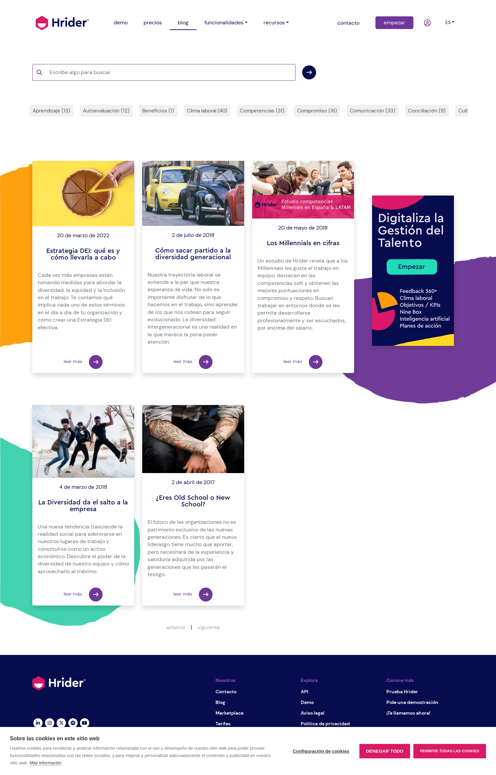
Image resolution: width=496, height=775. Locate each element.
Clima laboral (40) (207, 110)
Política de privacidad (325, 724)
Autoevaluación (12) (106, 110)
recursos (274, 22)
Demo (307, 702)
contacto (348, 22)
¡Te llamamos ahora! (408, 713)
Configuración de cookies (321, 751)
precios (153, 22)
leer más (83, 362)
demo (121, 22)
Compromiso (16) (317, 110)
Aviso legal (312, 713)
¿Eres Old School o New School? (193, 501)
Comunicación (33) (372, 110)
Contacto (226, 692)
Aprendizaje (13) (51, 110)
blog (183, 22)
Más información (45, 762)
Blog (220, 702)
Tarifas (223, 724)
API (304, 692)
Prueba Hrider (402, 692)
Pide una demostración (412, 702)
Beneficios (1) (158, 110)
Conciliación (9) (427, 110)
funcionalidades (224, 22)
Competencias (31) (262, 110)
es (448, 22)
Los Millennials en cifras (303, 243)
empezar (394, 22)
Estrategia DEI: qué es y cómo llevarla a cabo (83, 254)
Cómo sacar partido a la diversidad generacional (193, 254)
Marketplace (230, 713)
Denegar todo (384, 751)
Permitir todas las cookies (449, 751)
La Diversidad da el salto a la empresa (83, 505)
